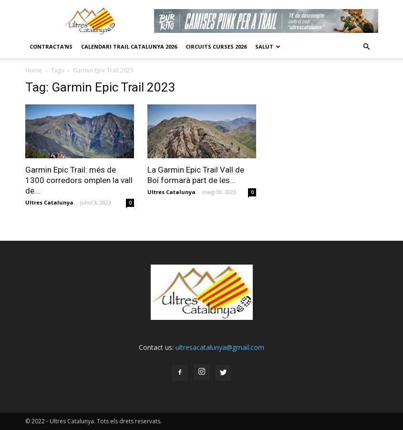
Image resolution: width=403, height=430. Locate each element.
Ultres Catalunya (49, 202)
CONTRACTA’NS (51, 46)
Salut (267, 46)
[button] (366, 46)
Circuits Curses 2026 (216, 46)
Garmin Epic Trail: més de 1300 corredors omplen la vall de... (79, 180)
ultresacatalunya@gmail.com (220, 347)
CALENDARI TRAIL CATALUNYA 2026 (129, 46)
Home (33, 70)
